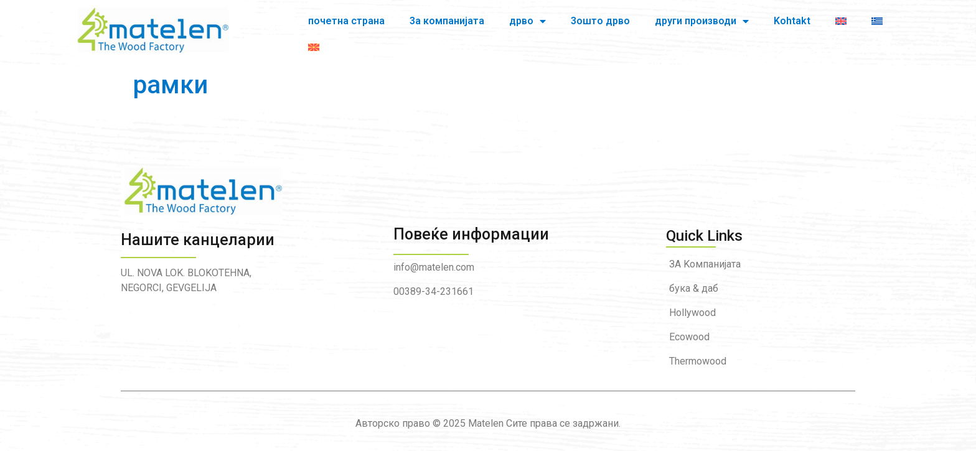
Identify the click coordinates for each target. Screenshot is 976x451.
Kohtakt (738, 27)
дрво (474, 27)
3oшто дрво (546, 27)
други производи (648, 27)
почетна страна (293, 27)
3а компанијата (393, 27)
